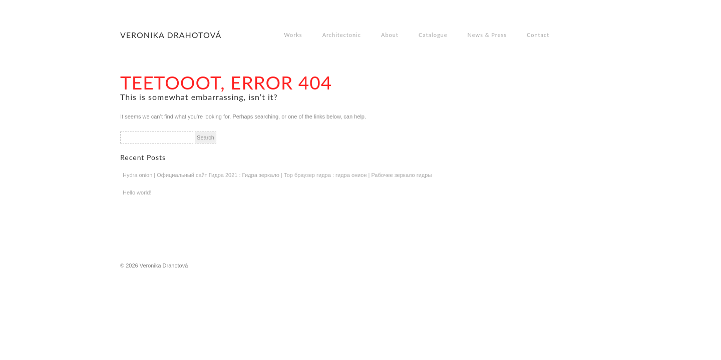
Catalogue (433, 35)
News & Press (487, 35)
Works (293, 35)
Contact (538, 35)
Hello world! (137, 193)
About (390, 35)
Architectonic (341, 35)
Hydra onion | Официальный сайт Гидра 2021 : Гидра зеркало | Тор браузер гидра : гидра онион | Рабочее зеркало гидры (277, 175)
